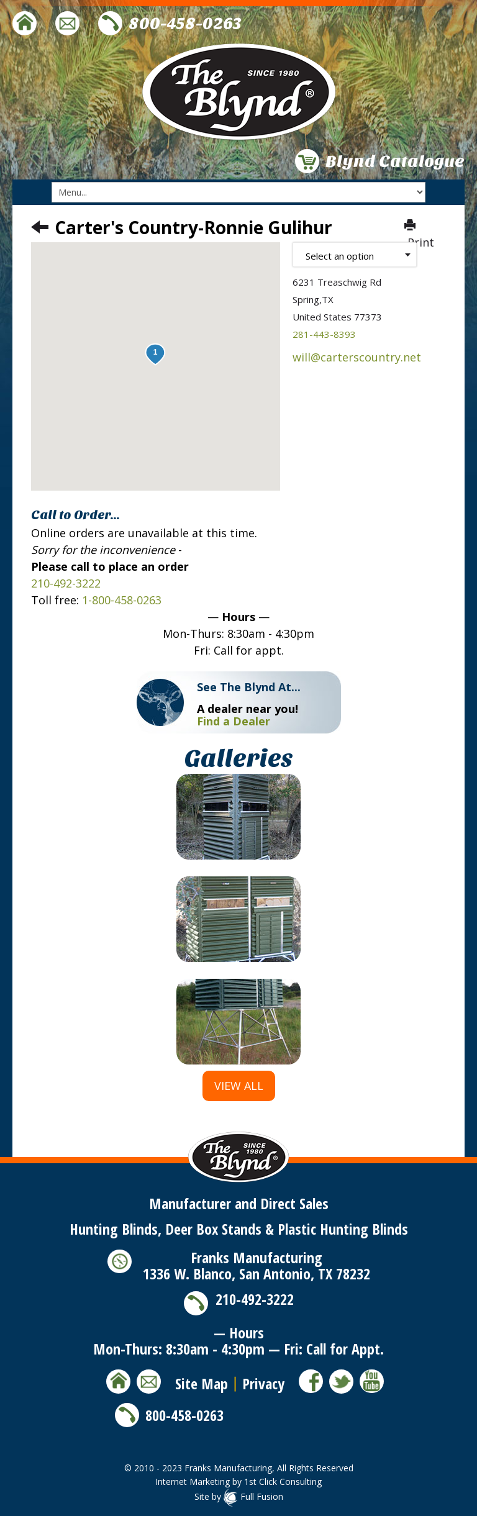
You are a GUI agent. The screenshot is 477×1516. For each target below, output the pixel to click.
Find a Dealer (233, 721)
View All (238, 1085)
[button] (155, 354)
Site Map (201, 1383)
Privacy (263, 1383)
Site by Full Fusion (238, 1496)
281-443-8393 (324, 334)
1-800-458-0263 (121, 599)
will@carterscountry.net (357, 357)
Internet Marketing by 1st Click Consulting (238, 1481)
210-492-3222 (66, 583)
